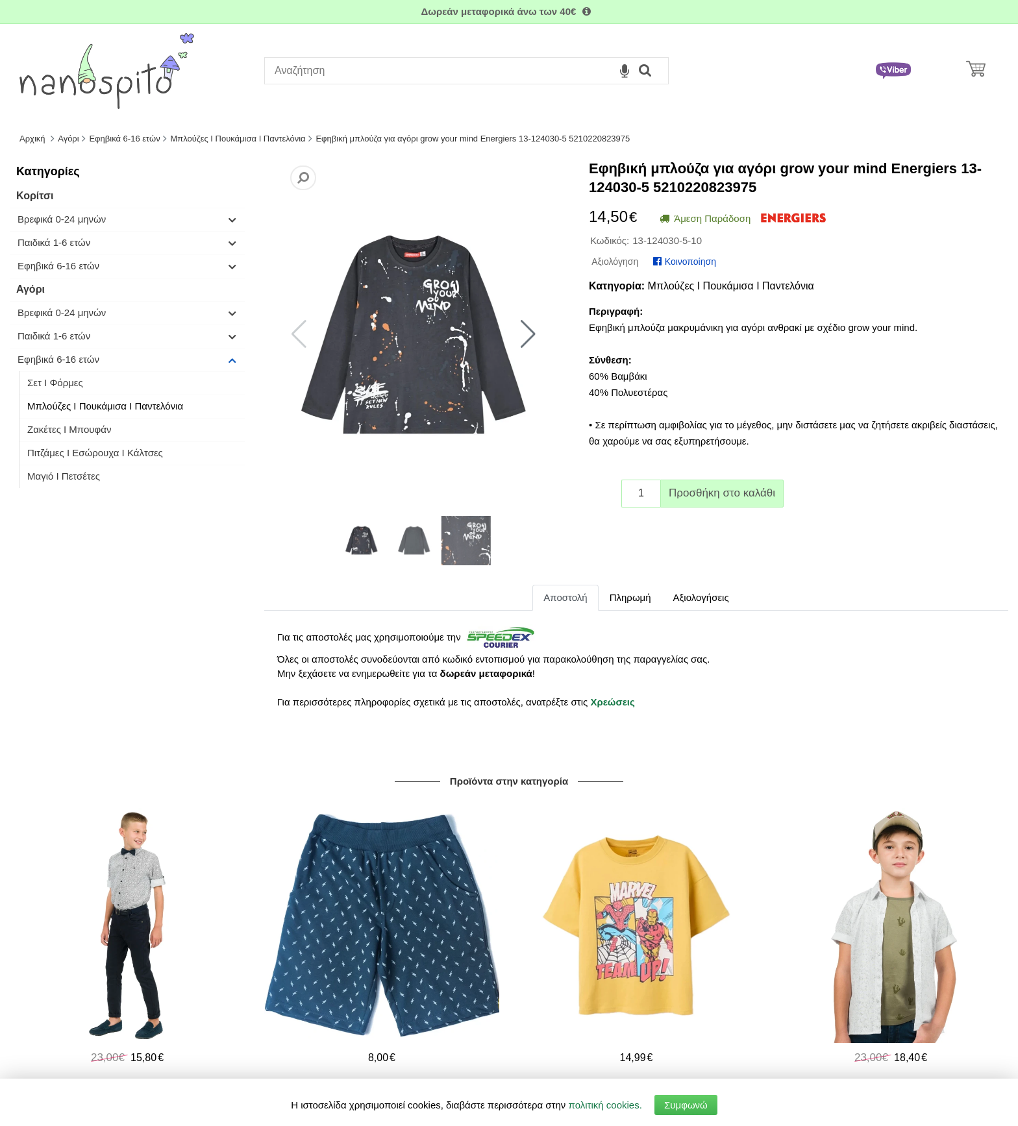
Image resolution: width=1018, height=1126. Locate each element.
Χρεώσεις (612, 701)
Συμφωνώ (686, 1104)
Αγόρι (30, 289)
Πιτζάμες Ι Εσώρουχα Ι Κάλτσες (95, 452)
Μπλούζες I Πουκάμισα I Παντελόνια (105, 405)
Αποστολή (565, 597)
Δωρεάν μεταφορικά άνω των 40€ (509, 11)
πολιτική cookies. (605, 1104)
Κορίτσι (34, 195)
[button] (528, 334)
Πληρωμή (630, 597)
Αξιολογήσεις (701, 597)
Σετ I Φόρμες (55, 382)
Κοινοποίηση (684, 261)
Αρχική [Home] (32, 138)
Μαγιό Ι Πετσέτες (63, 476)
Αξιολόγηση (614, 261)
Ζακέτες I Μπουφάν (69, 429)
